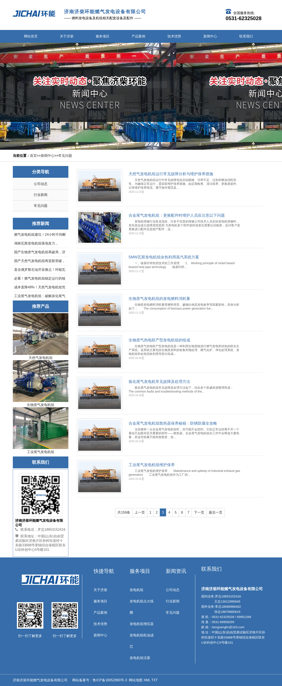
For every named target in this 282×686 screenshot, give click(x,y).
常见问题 (65, 155)
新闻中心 (210, 36)
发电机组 (136, 590)
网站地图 (135, 680)
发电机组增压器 (142, 624)
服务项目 (102, 36)
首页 (33, 155)
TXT (154, 680)
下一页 (199, 512)
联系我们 (246, 36)
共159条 (124, 512)
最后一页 (215, 512)
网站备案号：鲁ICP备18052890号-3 (99, 680)
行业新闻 (40, 195)
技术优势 (174, 36)
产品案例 (138, 36)
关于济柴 (66, 36)
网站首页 (31, 36)
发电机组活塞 (140, 658)
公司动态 (40, 184)
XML (147, 680)
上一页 (140, 512)
